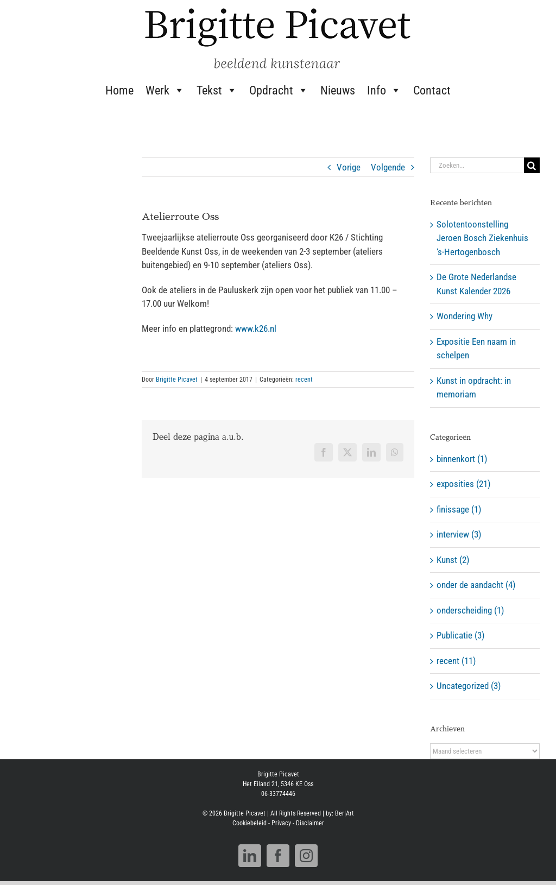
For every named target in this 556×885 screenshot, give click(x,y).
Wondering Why (464, 316)
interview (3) (459, 534)
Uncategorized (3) (469, 685)
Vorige (349, 167)
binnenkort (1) (462, 458)
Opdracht (278, 90)
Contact (432, 90)
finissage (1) (459, 509)
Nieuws (337, 90)
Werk (165, 90)
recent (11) (456, 660)
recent (304, 379)
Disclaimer (310, 823)
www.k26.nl (255, 328)
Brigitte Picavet (177, 379)
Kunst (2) (453, 559)
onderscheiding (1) (470, 610)
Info (384, 90)
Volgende (388, 167)
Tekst (217, 90)
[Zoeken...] (477, 165)
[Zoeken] (532, 165)
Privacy (281, 823)
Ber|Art (344, 813)
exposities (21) (463, 483)
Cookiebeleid (249, 823)
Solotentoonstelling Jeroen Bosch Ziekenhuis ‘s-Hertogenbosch (482, 238)
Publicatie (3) (460, 635)
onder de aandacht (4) (476, 584)
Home (119, 90)
